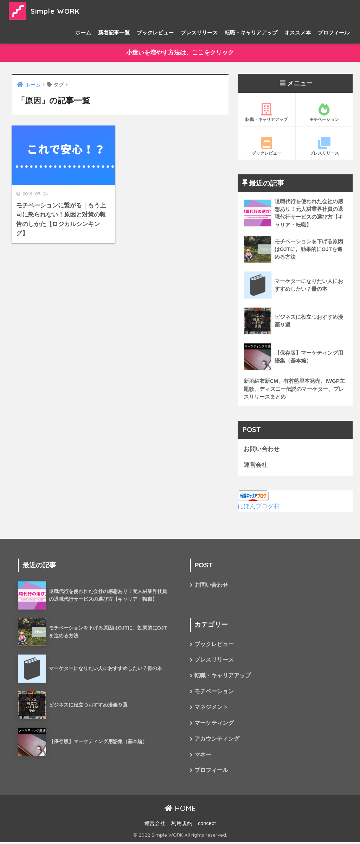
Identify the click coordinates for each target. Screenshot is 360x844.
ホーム (83, 33)
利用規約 (181, 825)
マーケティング (214, 725)
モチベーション (324, 112)
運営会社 (256, 465)
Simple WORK (48, 11)
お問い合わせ (261, 449)
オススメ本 (297, 33)
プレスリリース (199, 33)
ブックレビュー (155, 33)
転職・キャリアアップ (251, 33)
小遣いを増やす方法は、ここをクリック (180, 53)
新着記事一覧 (114, 33)
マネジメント (211, 709)
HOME (180, 810)
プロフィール (333, 33)
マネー (202, 757)
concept (207, 825)
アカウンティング (216, 740)
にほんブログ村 (258, 507)
